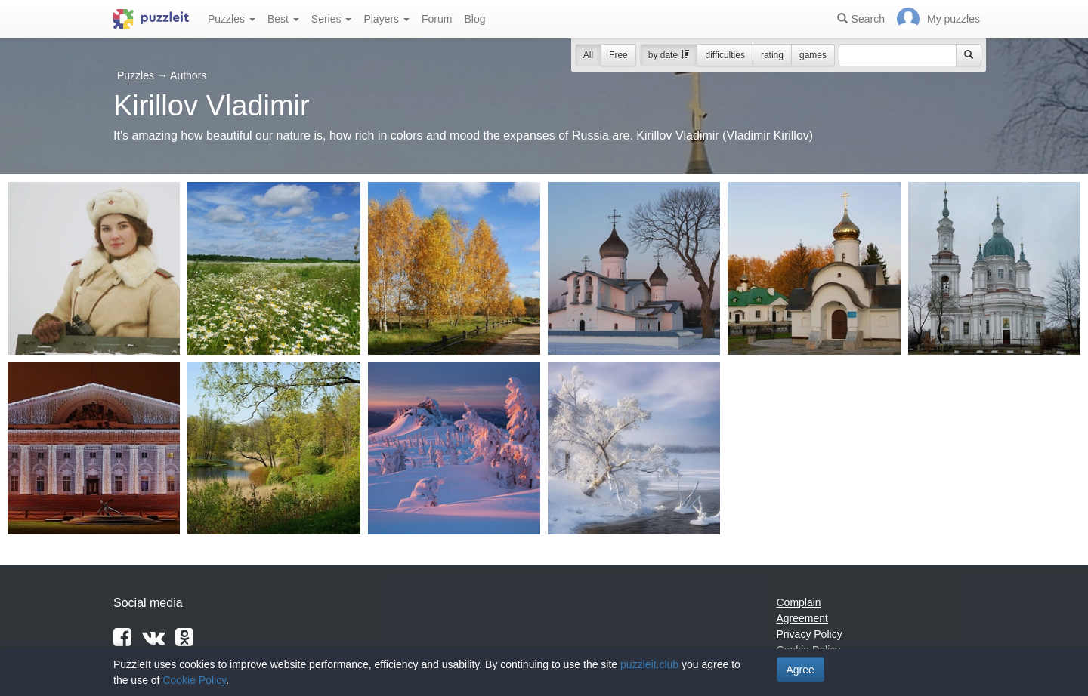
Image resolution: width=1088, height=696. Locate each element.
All (588, 55)
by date (669, 55)
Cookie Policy (194, 680)
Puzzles (231, 19)
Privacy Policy (809, 634)
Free (618, 55)
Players (386, 19)
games (813, 55)
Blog (474, 19)
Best (283, 19)
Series (331, 19)
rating (772, 55)
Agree (800, 670)
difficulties (724, 55)
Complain (799, 602)
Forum (437, 19)
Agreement (802, 618)
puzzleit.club (649, 664)
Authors (188, 75)
